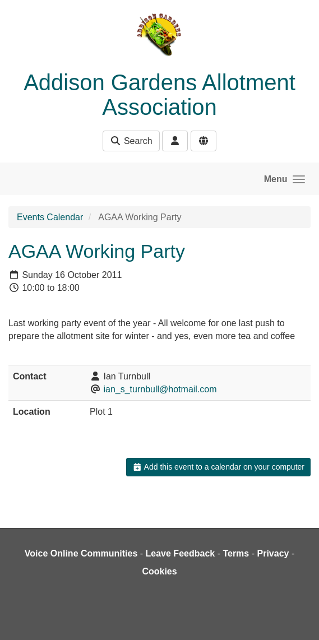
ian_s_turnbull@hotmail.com (159, 389)
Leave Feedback (180, 553)
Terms (236, 553)
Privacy (273, 553)
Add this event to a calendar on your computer (218, 466)
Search (131, 141)
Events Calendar (50, 217)
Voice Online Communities (81, 553)
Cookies (159, 571)
